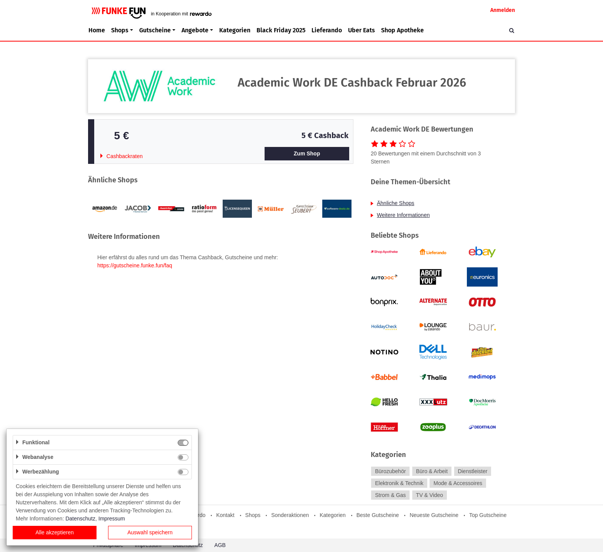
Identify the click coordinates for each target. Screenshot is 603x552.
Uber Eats (361, 30)
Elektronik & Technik (399, 483)
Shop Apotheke (402, 30)
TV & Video (429, 495)
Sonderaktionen (290, 515)
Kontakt (225, 515)
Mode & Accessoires (457, 483)
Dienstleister (472, 471)
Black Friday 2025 (281, 30)
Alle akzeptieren (54, 532)
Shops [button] (119, 30)
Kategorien (234, 30)
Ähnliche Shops (395, 203)
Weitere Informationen (403, 215)
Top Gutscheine (487, 515)
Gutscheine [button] (155, 30)
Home (96, 30)
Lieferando (326, 30)
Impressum (111, 518)
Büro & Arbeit (432, 471)
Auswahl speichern (150, 532)
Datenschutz (80, 518)
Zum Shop (307, 153)
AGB (220, 545)
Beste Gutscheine (377, 515)
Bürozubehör (390, 471)
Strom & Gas (390, 495)
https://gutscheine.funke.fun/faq (134, 265)
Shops (253, 515)
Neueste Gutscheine (434, 515)
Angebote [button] (195, 30)
